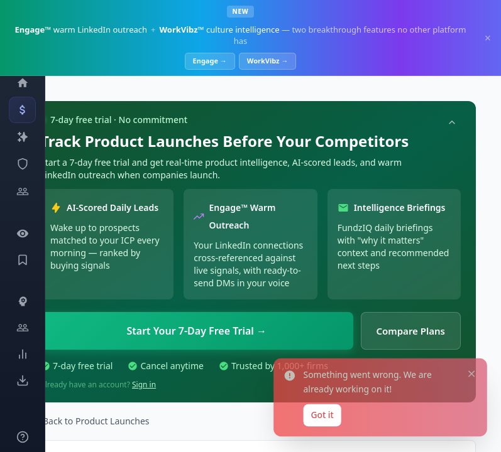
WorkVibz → (268, 60)
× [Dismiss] (488, 37)
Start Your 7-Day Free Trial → (197, 331)
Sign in (144, 384)
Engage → (210, 60)
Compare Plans (411, 331)
